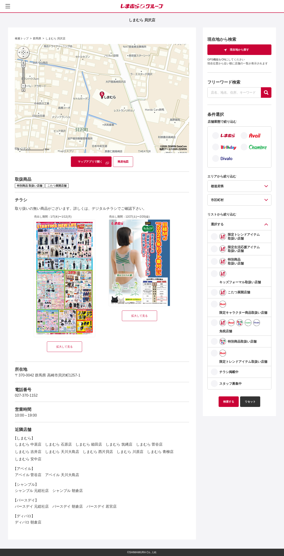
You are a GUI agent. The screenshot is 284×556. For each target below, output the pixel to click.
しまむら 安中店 (28, 459)
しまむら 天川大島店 (62, 452)
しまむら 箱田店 (88, 444)
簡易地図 (123, 161)
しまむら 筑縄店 (119, 444)
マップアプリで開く (90, 161)
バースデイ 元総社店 (32, 506)
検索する (228, 401)
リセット (250, 401)
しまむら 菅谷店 (149, 444)
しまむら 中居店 (28, 444)
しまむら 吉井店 (28, 452)
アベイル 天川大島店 (62, 475)
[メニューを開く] (8, 6)
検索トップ (22, 38)
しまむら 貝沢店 (55, 38)
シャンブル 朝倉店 (67, 491)
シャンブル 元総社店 (32, 491)
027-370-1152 (26, 395)
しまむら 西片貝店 (98, 452)
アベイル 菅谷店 (28, 475)
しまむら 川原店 (130, 452)
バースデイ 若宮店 (101, 506)
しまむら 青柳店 (160, 452)
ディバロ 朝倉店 (28, 522)
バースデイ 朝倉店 (67, 506)
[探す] (266, 92)
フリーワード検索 (223, 82)
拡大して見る (64, 346)
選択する (217, 224)
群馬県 (37, 38)
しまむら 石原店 (58, 444)
